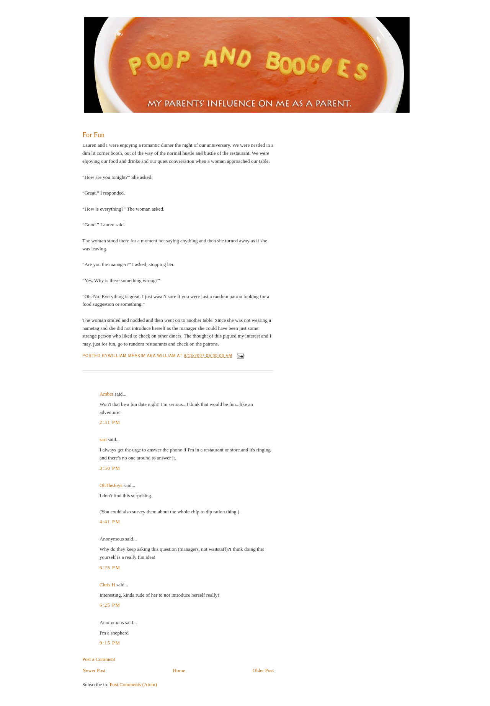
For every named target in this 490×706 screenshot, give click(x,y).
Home (179, 670)
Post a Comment (98, 659)
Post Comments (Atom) (133, 684)
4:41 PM (110, 521)
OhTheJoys (111, 485)
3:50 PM (110, 468)
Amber (106, 394)
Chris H (107, 585)
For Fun (93, 135)
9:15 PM (110, 643)
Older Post (263, 670)
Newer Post (93, 670)
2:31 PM (110, 422)
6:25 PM (110, 567)
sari (103, 439)
